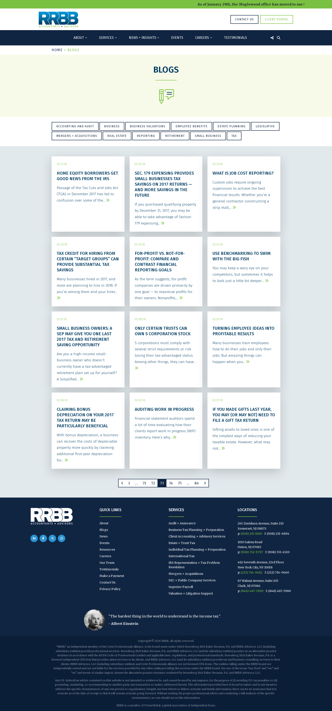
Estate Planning (231, 126)
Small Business (208, 136)
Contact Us (244, 19)
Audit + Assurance (182, 523)
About (79, 38)
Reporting (146, 136)
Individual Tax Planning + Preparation (197, 549)
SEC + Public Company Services (192, 580)
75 (180, 483)
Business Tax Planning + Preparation (196, 530)
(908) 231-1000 (251, 534)
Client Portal (276, 19)
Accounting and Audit (75, 126)
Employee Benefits (191, 126)
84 (196, 483)
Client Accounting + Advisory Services (197, 536)
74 (171, 483)
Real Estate (117, 136)
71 (144, 483)
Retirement (175, 136)
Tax (234, 136)
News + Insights (142, 38)
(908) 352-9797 (252, 552)
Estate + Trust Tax (182, 543)
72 (153, 483)
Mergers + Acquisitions (76, 136)
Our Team (106, 563)
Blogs (103, 530)
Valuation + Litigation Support (191, 593)
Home (57, 50)
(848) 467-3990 (252, 591)
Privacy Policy (110, 589)
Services (106, 38)
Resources (107, 549)
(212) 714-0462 (251, 572)
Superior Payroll (181, 587)
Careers (202, 38)
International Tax (181, 556)
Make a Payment (111, 576)
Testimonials (235, 38)
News (103, 536)
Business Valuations (147, 126)
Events (177, 38)
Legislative (265, 126)
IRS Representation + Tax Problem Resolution (194, 565)
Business (112, 126)
